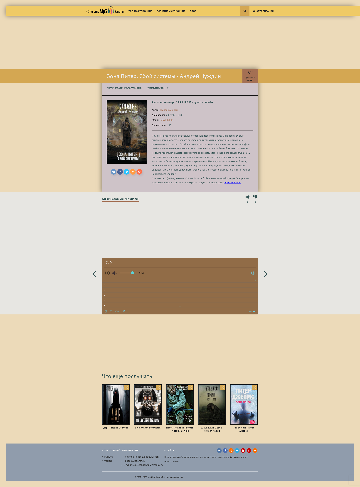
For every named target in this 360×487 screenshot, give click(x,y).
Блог (193, 11)
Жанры (108, 460)
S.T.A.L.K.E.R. (184, 102)
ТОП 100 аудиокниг (140, 11)
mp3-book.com (232, 182)
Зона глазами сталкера (147, 427)
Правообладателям (134, 460)
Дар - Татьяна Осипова (115, 427)
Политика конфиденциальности (141, 456)
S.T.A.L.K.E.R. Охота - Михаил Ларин (212, 429)
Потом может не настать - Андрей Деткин (179, 429)
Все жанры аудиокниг (171, 11)
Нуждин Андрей (169, 109)
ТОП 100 (108, 456)
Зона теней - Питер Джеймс (243, 429)
